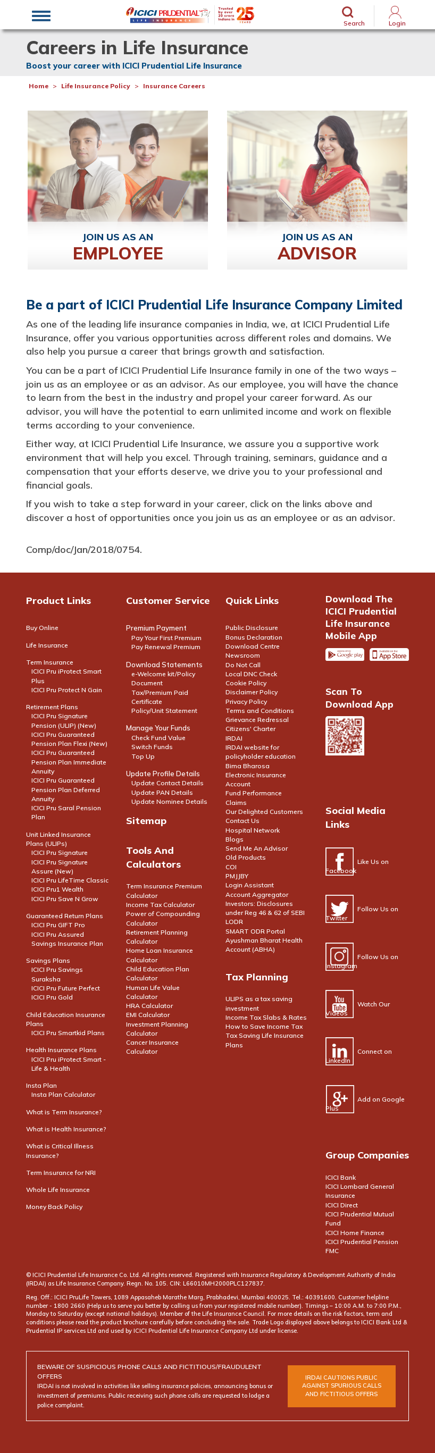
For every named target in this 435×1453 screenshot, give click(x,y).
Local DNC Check (251, 674)
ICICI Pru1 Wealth (57, 889)
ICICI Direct (341, 1205)
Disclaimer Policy (251, 692)
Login (397, 23)
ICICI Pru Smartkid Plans (68, 1033)
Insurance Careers (174, 86)
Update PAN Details (162, 792)
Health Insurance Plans (61, 1050)
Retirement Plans (52, 707)
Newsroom (242, 655)
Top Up (143, 756)
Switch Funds (152, 747)
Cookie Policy (245, 683)
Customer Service (168, 600)
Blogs (234, 839)
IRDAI (233, 738)
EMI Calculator (148, 1015)
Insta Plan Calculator (63, 1094)
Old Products (245, 857)
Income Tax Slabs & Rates (266, 1017)
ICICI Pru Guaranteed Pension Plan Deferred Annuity (65, 789)
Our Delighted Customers (264, 812)
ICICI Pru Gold (52, 997)
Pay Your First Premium (166, 638)
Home (38, 86)
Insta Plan (41, 1085)
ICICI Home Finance (354, 1233)
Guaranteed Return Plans (64, 916)
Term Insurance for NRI (61, 1173)
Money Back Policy (54, 1207)
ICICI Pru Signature (59, 852)
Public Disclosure (251, 628)
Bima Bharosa (247, 766)
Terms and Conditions (259, 711)
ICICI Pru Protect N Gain (66, 690)
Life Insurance (47, 645)
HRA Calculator (149, 1006)
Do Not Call (243, 665)
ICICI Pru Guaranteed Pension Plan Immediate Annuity (68, 762)
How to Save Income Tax (264, 1026)
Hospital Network (252, 830)
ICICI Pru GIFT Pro (58, 925)
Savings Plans (48, 960)
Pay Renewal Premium (165, 647)
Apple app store (389, 658)
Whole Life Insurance (58, 1190)
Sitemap (146, 820)
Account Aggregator (256, 894)
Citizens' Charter (250, 729)
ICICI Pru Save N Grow (64, 899)
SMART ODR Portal (255, 931)
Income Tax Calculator (160, 905)
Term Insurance (49, 662)
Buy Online (42, 628)
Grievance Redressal (257, 720)
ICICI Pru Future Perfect (65, 988)
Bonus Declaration (253, 637)
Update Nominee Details (169, 801)
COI (231, 867)
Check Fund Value (158, 738)
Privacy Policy (246, 701)
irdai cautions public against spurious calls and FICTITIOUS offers (341, 1386)
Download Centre (252, 646)
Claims (236, 803)
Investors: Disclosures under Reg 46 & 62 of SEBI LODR (265, 913)
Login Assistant (249, 885)
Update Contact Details (167, 783)
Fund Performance (253, 793)
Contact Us (242, 821)
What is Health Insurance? (66, 1129)
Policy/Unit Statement (164, 711)
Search (354, 23)
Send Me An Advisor (256, 848)
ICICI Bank (340, 1177)
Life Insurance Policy (95, 86)
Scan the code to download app (345, 749)
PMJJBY (236, 876)
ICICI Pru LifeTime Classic (69, 880)
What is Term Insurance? (64, 1112)
